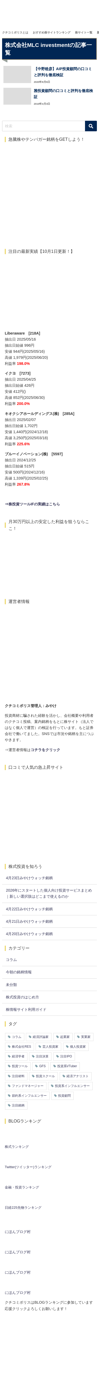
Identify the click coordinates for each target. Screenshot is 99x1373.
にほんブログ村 (18, 1232)
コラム (11, 960)
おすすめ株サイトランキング (51, 32)
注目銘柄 (18, 1105)
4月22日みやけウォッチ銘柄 (29, 909)
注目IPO (66, 1056)
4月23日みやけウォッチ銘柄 (29, 878)
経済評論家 (41, 1037)
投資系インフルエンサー (72, 1086)
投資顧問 (64, 1096)
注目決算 (42, 1056)
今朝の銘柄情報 (19, 972)
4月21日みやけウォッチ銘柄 (29, 921)
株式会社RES (21, 1046)
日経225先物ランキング (23, 1208)
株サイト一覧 (83, 32)
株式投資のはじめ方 (22, 997)
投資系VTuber (67, 1066)
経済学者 (18, 1056)
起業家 (65, 1037)
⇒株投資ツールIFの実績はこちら (32, 504)
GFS (42, 1066)
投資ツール (20, 1066)
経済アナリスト (78, 1076)
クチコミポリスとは (15, 32)
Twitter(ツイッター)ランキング (28, 1167)
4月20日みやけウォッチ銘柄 (29, 934)
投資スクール (45, 1076)
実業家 (86, 1037)
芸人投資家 (50, 1046)
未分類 (11, 985)
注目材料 (18, 1076)
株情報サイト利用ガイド (26, 1009)
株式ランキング (17, 1147)
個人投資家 (78, 1046)
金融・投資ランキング (22, 1187)
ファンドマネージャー (28, 1086)
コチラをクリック (45, 750)
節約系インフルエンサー (29, 1096)
